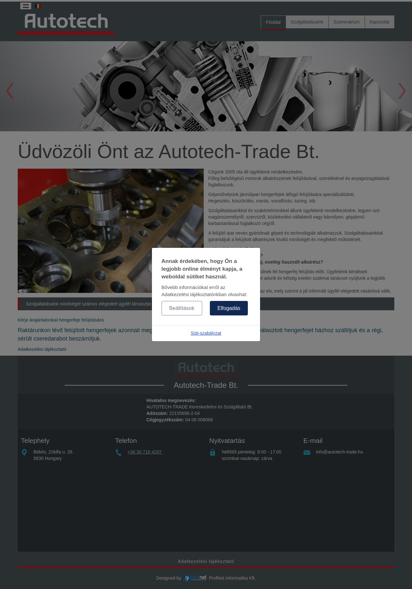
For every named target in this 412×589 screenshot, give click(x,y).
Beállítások (181, 308)
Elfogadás (228, 308)
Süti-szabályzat (206, 333)
